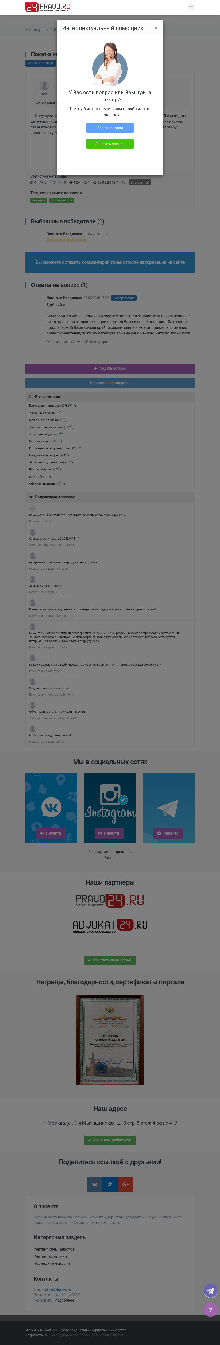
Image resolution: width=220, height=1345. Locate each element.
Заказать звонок (110, 144)
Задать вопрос (110, 128)
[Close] (156, 28)
